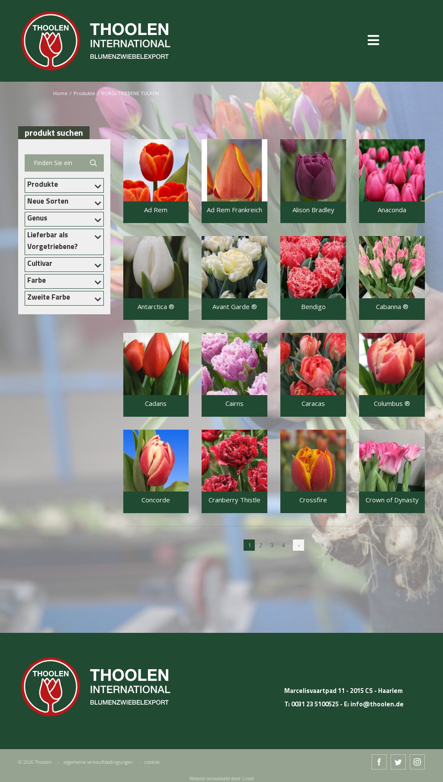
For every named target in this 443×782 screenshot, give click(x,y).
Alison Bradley (313, 210)
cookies (152, 762)
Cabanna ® (392, 307)
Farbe (36, 280)
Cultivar (39, 263)
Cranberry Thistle (234, 500)
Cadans (156, 403)
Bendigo (313, 307)
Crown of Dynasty (392, 500)
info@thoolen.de (377, 704)
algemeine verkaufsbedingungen (98, 762)
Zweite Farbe (48, 297)
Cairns (234, 403)
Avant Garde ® (234, 307)
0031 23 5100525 (315, 704)
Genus (37, 217)
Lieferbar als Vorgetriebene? (52, 240)
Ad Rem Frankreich (234, 210)
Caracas (313, 403)
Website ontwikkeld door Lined (221, 778)
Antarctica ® (156, 307)
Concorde (155, 500)
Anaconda (392, 210)
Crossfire (313, 500)
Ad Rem (155, 210)
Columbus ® (392, 403)
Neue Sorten (47, 201)
